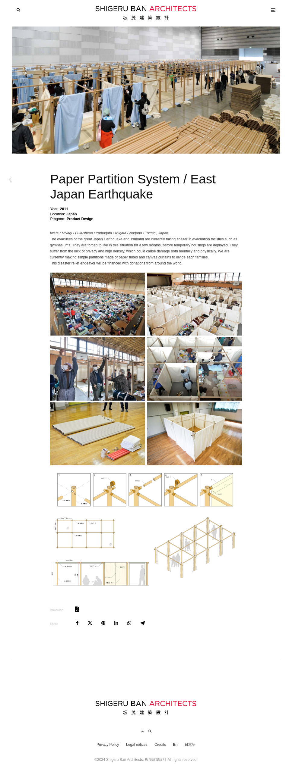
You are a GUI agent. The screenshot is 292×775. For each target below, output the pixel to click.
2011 (64, 209)
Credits (160, 744)
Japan (71, 214)
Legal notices (137, 744)
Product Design (80, 219)
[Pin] (103, 623)
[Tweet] (90, 623)
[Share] (77, 623)
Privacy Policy (108, 744)
